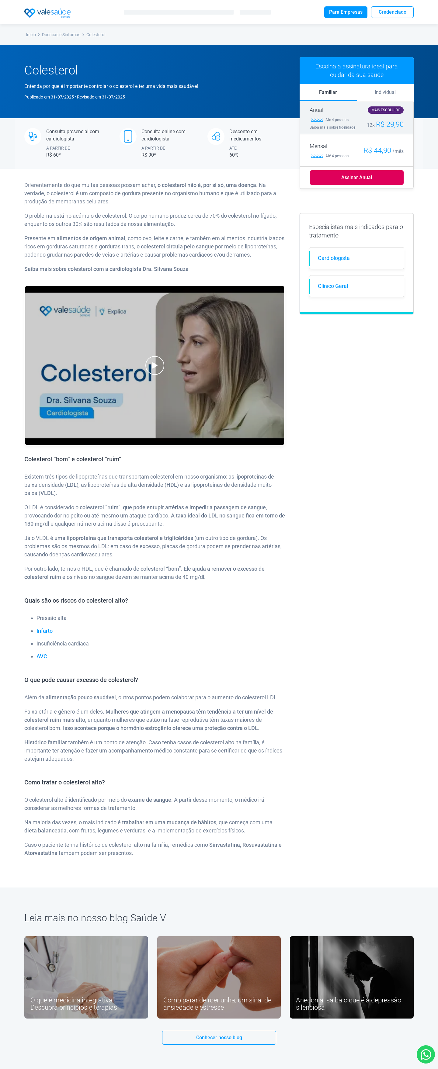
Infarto (44, 631)
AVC (41, 656)
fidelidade (347, 127)
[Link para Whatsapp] (426, 1054)
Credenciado (392, 12)
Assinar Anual (356, 177)
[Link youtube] (86, 977)
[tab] (328, 92)
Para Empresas (346, 12)
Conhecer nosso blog (219, 1037)
